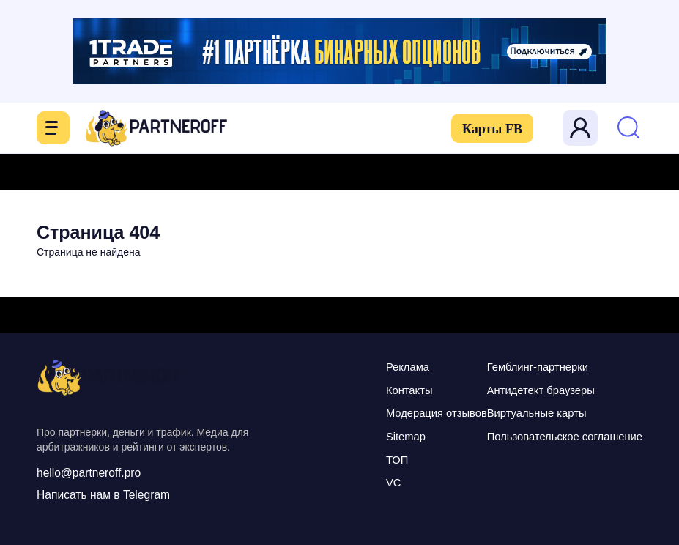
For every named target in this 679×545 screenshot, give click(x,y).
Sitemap (402, 435)
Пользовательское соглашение (563, 435)
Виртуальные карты (534, 412)
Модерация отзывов (433, 412)
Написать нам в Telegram (105, 495)
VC (389, 480)
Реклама (404, 366)
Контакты (405, 389)
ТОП (393, 457)
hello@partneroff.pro (90, 473)
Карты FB (491, 129)
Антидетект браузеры (539, 389)
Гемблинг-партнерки (535, 366)
